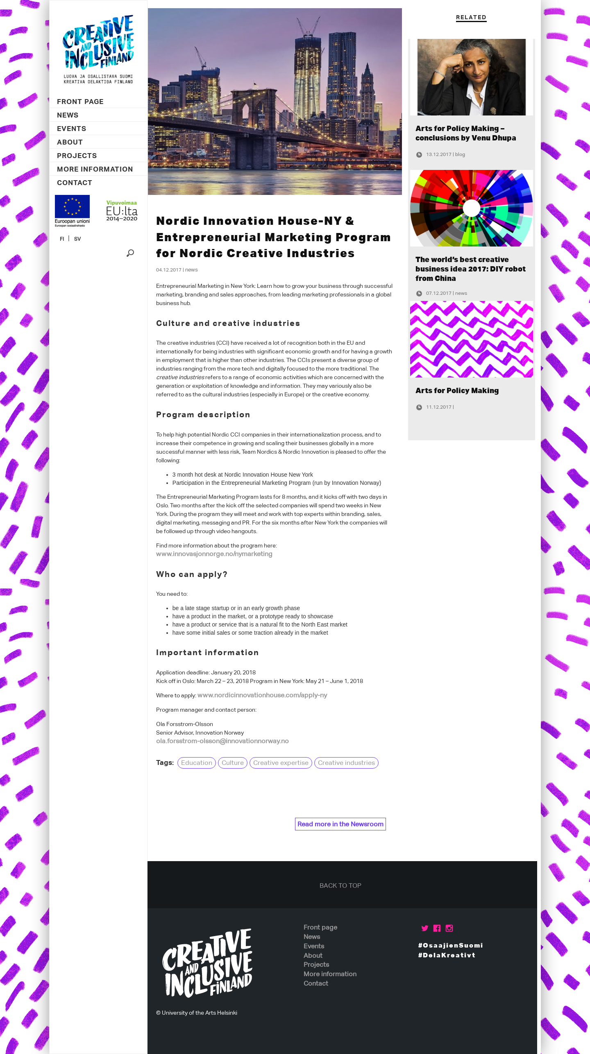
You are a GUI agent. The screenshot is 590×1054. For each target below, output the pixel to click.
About (70, 142)
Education (200, 763)
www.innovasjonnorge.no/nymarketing (218, 554)
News (68, 115)
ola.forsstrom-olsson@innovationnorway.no (226, 741)
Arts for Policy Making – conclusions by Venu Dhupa (470, 133)
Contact (75, 183)
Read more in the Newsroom (344, 824)
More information (95, 169)
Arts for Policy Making (462, 390)
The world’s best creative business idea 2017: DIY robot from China (475, 269)
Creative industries (350, 763)
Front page (80, 102)
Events (71, 129)
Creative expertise (284, 763)
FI (62, 239)
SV (77, 239)
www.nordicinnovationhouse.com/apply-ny (266, 695)
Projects (77, 156)
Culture (236, 763)
